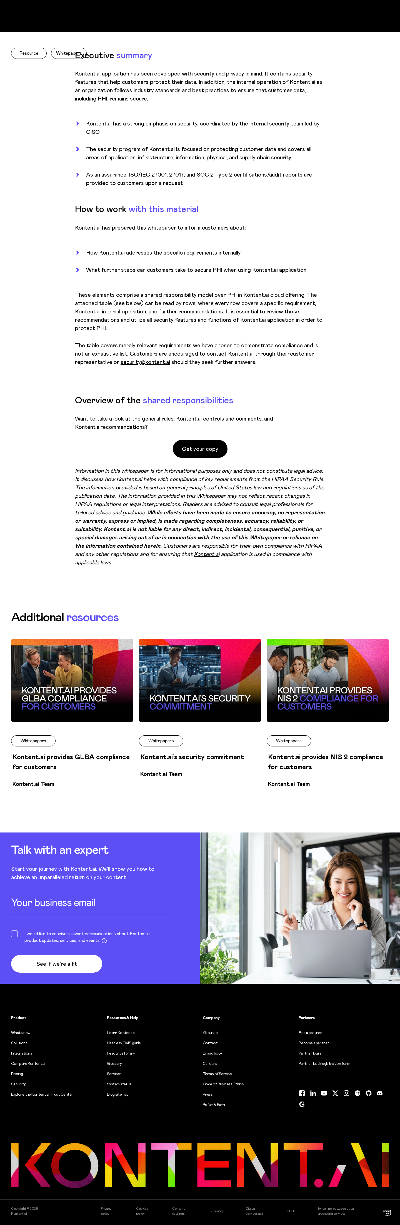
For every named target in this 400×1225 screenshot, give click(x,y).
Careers (210, 1063)
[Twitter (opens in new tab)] (335, 1093)
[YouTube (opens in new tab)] (324, 1093)
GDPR (291, 1211)
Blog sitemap (117, 1094)
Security (18, 1083)
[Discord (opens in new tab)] (379, 1093)
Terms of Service (217, 1073)
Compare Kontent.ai (28, 1063)
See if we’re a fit (56, 963)
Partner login (310, 1053)
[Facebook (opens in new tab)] (302, 1093)
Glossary (114, 1063)
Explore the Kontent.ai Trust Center (42, 1094)
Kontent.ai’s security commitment (192, 757)
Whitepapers (69, 53)
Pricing (17, 1073)
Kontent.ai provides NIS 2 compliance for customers (325, 762)
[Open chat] (387, 1212)
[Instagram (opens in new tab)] (346, 1093)
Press (207, 1094)
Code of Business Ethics (223, 1083)
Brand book (212, 1053)
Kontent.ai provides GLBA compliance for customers (71, 762)
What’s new (20, 1032)
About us (210, 1032)
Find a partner (310, 1032)
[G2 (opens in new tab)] (302, 1104)
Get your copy (200, 448)
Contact (210, 1042)
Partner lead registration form (324, 1063)
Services (114, 1073)
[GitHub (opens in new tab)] (368, 1093)
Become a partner (314, 1042)
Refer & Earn (214, 1104)
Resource (28, 53)
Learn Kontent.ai (121, 1032)
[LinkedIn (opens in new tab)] (313, 1093)
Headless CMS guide (124, 1042)
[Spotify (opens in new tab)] (357, 1093)
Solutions (19, 1042)
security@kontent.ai (145, 362)
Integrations (21, 1053)
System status (119, 1083)
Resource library (121, 1053)
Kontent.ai (206, 554)
